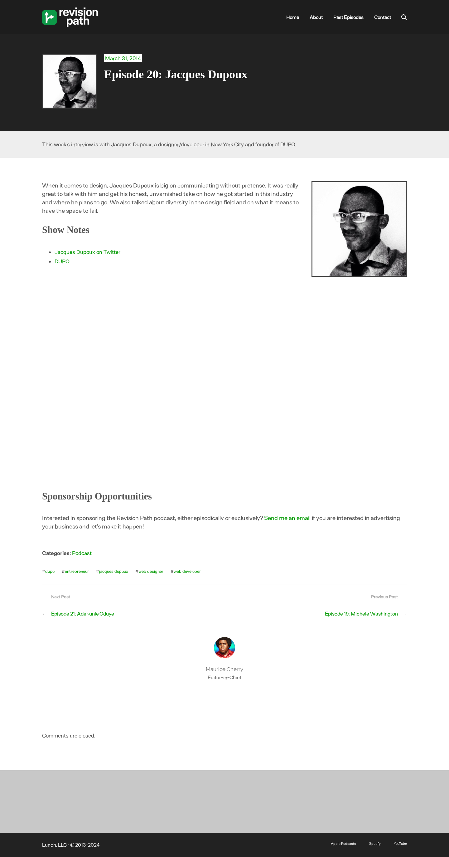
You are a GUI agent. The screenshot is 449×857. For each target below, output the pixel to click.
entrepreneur (77, 571)
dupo (50, 571)
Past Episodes (348, 17)
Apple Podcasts (343, 843)
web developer (187, 571)
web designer (150, 571)
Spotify (375, 843)
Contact (382, 17)
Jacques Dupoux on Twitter (87, 252)
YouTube (400, 843)
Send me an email (287, 517)
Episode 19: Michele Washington (361, 613)
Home (292, 17)
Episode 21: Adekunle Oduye (82, 613)
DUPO (62, 261)
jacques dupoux (113, 571)
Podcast (82, 553)
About (316, 17)
